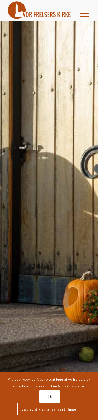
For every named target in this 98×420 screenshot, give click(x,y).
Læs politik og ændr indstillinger (50, 409)
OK (50, 396)
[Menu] (82, 10)
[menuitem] (82, 10)
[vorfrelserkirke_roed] (40, 10)
